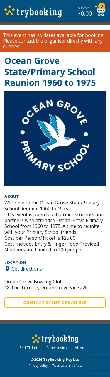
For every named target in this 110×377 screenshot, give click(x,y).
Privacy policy (38, 366)
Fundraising (57, 347)
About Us (83, 347)
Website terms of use (67, 366)
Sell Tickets (29, 347)
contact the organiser (42, 41)
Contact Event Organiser (55, 302)
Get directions (26, 269)
